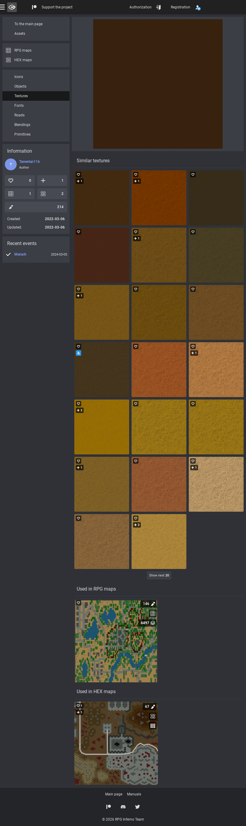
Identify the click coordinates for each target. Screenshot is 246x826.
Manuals (134, 794)
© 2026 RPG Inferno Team (123, 819)
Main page (113, 794)
